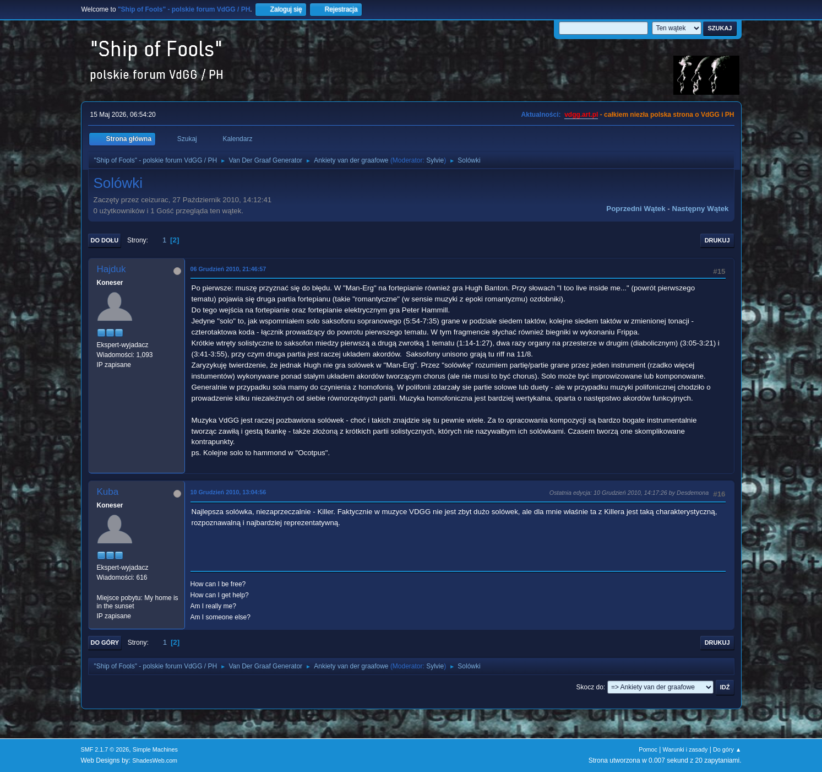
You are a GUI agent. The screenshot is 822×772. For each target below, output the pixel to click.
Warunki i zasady (685, 749)
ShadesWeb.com (154, 760)
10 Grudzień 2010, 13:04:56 (228, 492)
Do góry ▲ (727, 749)
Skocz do (589, 687)
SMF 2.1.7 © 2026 (105, 749)
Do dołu (105, 240)
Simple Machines (155, 749)
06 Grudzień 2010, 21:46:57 (228, 269)
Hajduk (111, 269)
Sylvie (435, 160)
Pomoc (648, 749)
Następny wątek (700, 208)
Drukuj (717, 240)
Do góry (105, 642)
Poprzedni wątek (635, 208)
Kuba (108, 492)
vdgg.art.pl (581, 114)
